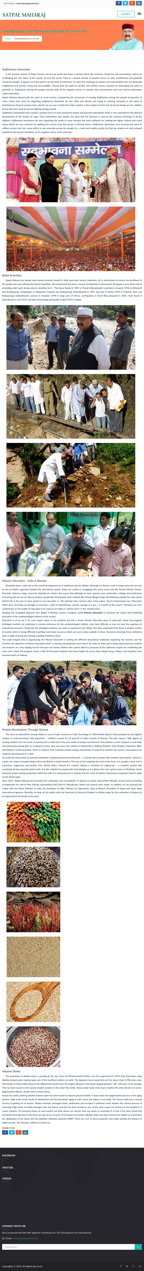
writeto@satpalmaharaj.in (27, 3)
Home (8, 39)
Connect (126, 14)
